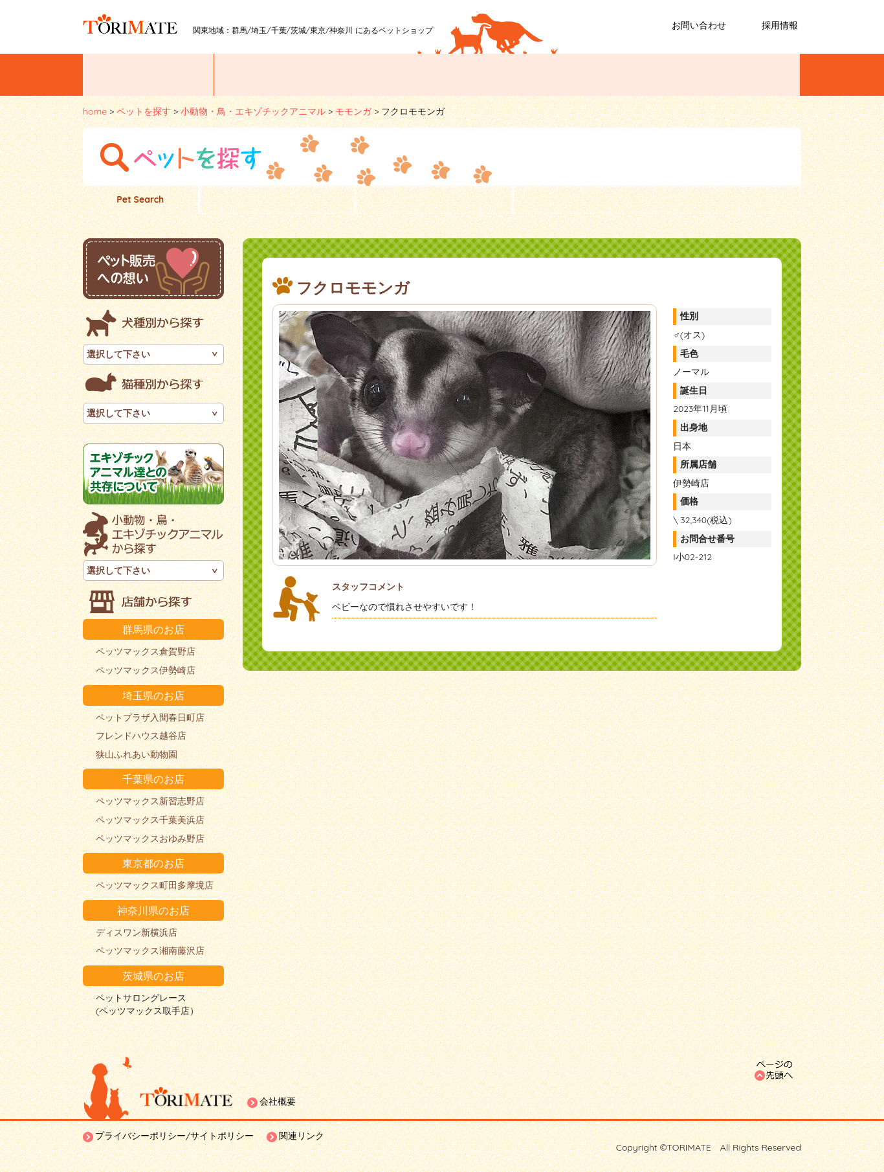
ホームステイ (741, 75)
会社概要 (278, 1101)
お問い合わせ (699, 25)
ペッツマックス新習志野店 (150, 801)
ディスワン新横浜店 (136, 932)
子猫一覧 (434, 200)
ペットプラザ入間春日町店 (150, 717)
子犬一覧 (277, 200)
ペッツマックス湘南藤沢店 (150, 950)
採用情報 (780, 25)
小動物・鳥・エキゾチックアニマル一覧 (657, 200)
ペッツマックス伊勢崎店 (145, 670)
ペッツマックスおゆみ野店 (150, 838)
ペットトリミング (506, 75)
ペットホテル (625, 75)
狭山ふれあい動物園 (136, 754)
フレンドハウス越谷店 (141, 735)
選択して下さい (118, 354)
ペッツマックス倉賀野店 (145, 651)
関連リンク (301, 1136)
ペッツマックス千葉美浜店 (150, 820)
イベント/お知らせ (148, 75)
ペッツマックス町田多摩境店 (155, 885)
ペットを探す (272, 75)
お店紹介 (387, 75)
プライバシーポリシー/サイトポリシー (174, 1136)
